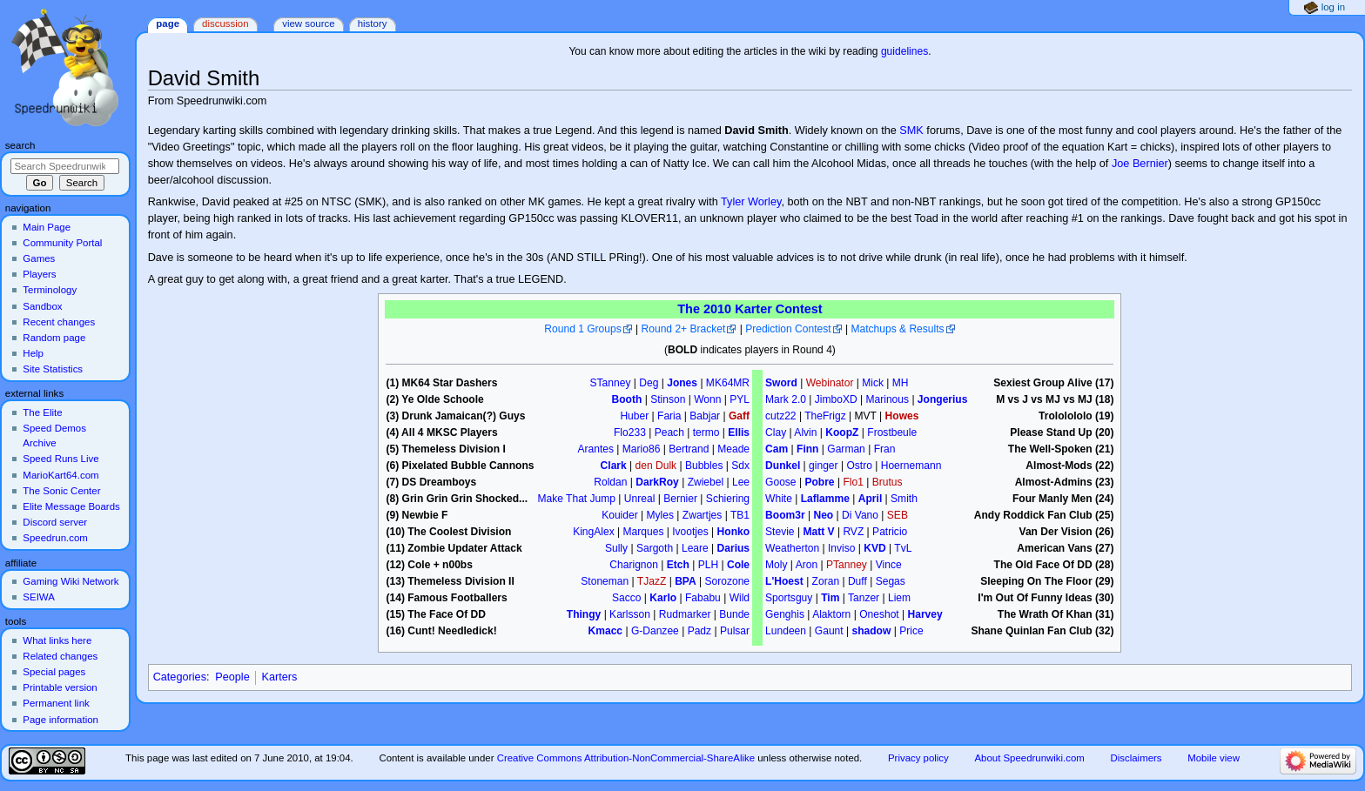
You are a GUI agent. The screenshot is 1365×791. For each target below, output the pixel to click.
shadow (871, 631)
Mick (873, 383)
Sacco (626, 598)
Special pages (54, 672)
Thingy (584, 614)
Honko (733, 532)
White (778, 499)
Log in (1333, 7)
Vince (889, 565)
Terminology (50, 290)
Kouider (620, 515)
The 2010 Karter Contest (749, 309)
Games (39, 258)
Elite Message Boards (71, 506)
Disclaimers (1136, 758)
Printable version (60, 687)
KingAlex (594, 532)
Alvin (805, 432)
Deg (648, 383)
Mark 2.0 (785, 399)
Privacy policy (918, 758)
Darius (733, 548)
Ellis (739, 432)
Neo (823, 515)
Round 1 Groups (582, 329)
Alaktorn (831, 614)
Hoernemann (911, 465)
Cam (776, 449)
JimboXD (836, 399)
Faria (669, 416)
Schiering (728, 499)
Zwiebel (706, 482)
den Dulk (656, 465)
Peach (669, 432)
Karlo (662, 598)
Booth (627, 399)
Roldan (610, 482)
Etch (678, 565)
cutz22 (781, 416)
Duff (857, 581)
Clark (614, 465)
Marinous (887, 399)
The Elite (42, 412)
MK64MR (728, 383)
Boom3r (785, 515)
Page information (60, 719)
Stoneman (605, 581)
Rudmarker (685, 614)
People (232, 677)
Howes (902, 416)
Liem (899, 598)
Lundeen (785, 631)
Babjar (704, 416)
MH (900, 383)
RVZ (853, 532)
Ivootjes (690, 532)
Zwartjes (702, 515)
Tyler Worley (751, 202)
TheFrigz (825, 416)
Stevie (779, 532)
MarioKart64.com (60, 475)
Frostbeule (892, 432)
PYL (740, 399)
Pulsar (735, 631)
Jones (682, 383)
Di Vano (860, 515)
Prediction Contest (787, 329)
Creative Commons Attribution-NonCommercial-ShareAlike (626, 758)
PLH (708, 565)
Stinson (667, 399)
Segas (890, 581)
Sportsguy (788, 598)
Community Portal (62, 243)
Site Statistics (53, 369)
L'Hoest (784, 581)
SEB (897, 515)
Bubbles (704, 465)
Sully (616, 548)
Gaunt (829, 631)
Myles (660, 515)
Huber (634, 416)
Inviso (841, 548)
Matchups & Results (897, 329)
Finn (807, 449)
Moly (776, 565)
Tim (830, 598)
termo (706, 432)
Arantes (595, 449)
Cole (738, 565)
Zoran (825, 581)
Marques (643, 532)
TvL (902, 548)
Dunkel (782, 465)
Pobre (819, 482)
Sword (781, 383)
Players (39, 274)
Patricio (889, 532)
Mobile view (1213, 758)
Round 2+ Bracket (684, 329)
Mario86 (641, 449)
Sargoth (654, 548)
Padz (699, 631)
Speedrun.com (55, 538)
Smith (904, 499)
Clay (775, 432)
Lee (741, 482)
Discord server (55, 522)
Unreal (640, 499)
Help (33, 353)
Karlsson (629, 614)
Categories (179, 677)
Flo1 (853, 482)
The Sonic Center (61, 491)
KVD (874, 548)
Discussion (225, 23)
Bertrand (689, 449)
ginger (823, 465)
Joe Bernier (1140, 164)
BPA (685, 581)
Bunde (734, 614)
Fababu (703, 598)
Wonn (707, 399)
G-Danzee (655, 631)
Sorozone (727, 581)
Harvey (925, 614)
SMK (911, 130)
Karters (279, 677)
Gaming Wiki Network (70, 581)
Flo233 (630, 432)
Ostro (858, 465)
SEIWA (38, 597)
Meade (733, 449)
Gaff (739, 416)
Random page (54, 337)
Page (167, 23)
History (372, 23)
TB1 (740, 515)
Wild (740, 598)
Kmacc (605, 631)
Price (911, 631)
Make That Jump (577, 499)
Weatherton (792, 548)
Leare (695, 548)
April (870, 499)
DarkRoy (657, 482)
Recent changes (59, 322)
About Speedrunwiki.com (1029, 758)
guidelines (904, 51)
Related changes (60, 656)
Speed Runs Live (60, 458)
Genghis (784, 614)
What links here (57, 640)
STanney (610, 383)
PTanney (846, 565)
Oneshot (879, 614)
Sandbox (42, 306)
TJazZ (651, 581)
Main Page (47, 227)
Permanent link (56, 703)
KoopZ (841, 432)
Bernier (680, 499)
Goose (781, 482)
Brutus (887, 482)
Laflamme (825, 499)
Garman (846, 449)
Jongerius (943, 399)
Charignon (633, 565)
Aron (806, 565)
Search (20, 145)
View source (308, 23)
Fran (885, 449)
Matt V (818, 532)
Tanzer (863, 598)
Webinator (830, 383)
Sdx (740, 465)
